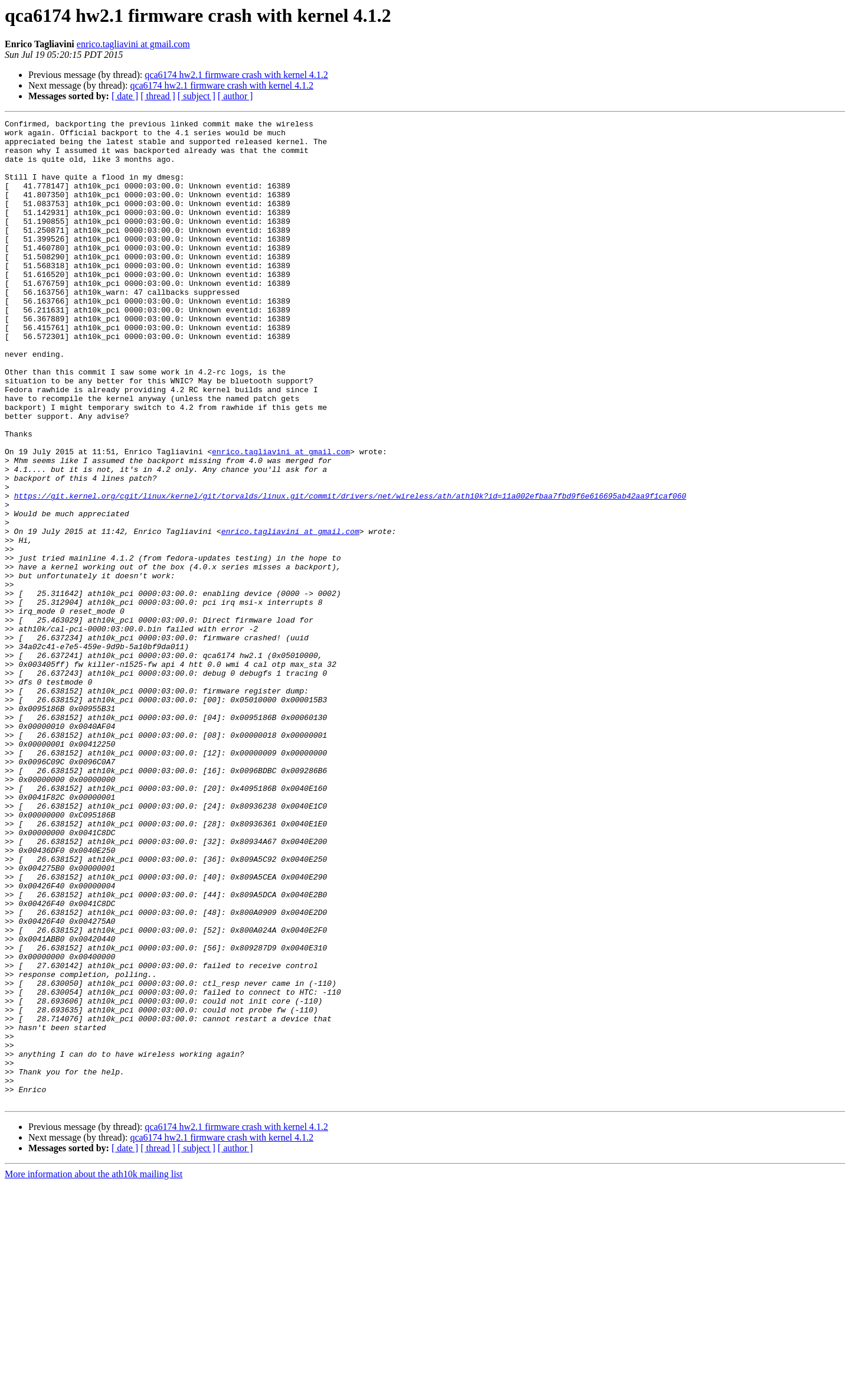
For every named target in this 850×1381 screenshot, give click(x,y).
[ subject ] (196, 96)
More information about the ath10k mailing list (93, 1371)
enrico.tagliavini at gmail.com (133, 44)
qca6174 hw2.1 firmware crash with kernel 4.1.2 (236, 75)
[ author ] (235, 96)
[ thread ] (157, 96)
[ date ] (125, 96)
